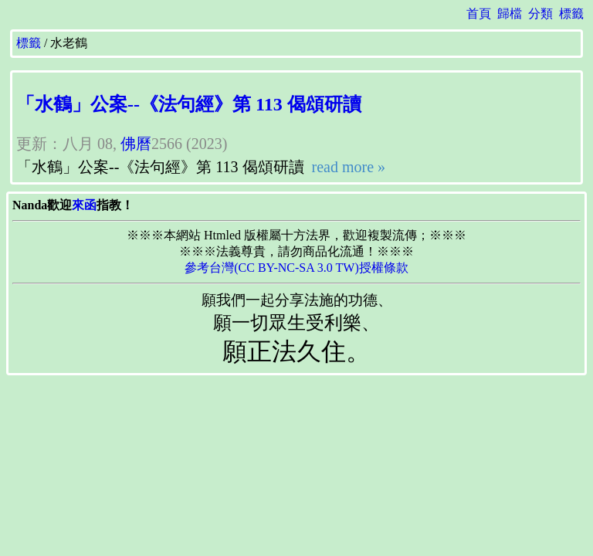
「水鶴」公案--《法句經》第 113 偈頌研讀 (188, 104)
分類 (540, 13)
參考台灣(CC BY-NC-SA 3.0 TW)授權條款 (296, 267)
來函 (84, 205)
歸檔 (509, 13)
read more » (347, 166)
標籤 (571, 13)
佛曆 (135, 143)
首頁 (478, 13)
